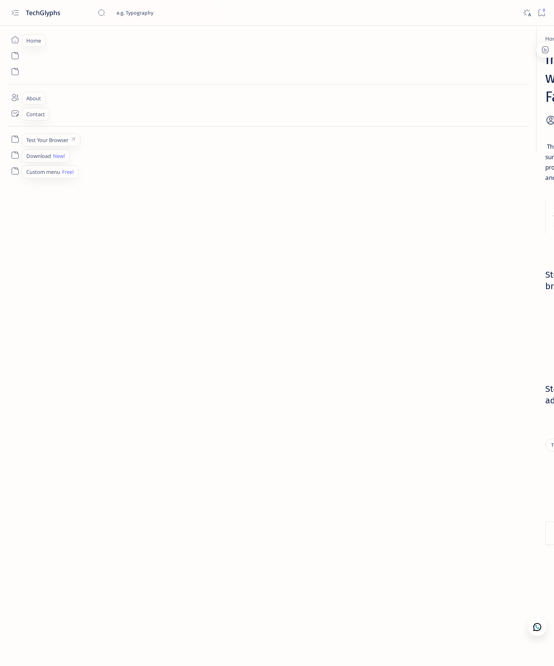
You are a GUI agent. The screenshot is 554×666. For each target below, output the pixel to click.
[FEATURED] (484, 410)
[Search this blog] (157, 12)
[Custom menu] (15, 139)
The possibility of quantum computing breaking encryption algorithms (459, 297)
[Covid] (426, 390)
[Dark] (527, 13)
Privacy (459, 614)
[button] (503, 650)
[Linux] (440, 181)
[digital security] (484, 390)
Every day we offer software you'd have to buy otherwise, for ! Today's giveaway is (458, 472)
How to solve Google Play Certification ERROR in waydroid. (460, 139)
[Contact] (15, 113)
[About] (15, 97)
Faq (480, 614)
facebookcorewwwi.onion (171, 344)
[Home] (15, 40)
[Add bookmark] (351, 101)
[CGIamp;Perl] (484, 370)
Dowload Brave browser (228, 323)
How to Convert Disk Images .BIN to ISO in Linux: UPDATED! (460, 196)
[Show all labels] (415, 428)
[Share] (371, 101)
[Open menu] (15, 13)
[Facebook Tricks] (426, 410)
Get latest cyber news (444, 262)
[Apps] (426, 350)
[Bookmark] (541, 13)
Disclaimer (431, 614)
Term (406, 614)
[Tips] (101, 38)
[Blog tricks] (484, 350)
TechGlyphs (44, 12)
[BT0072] (426, 370)
